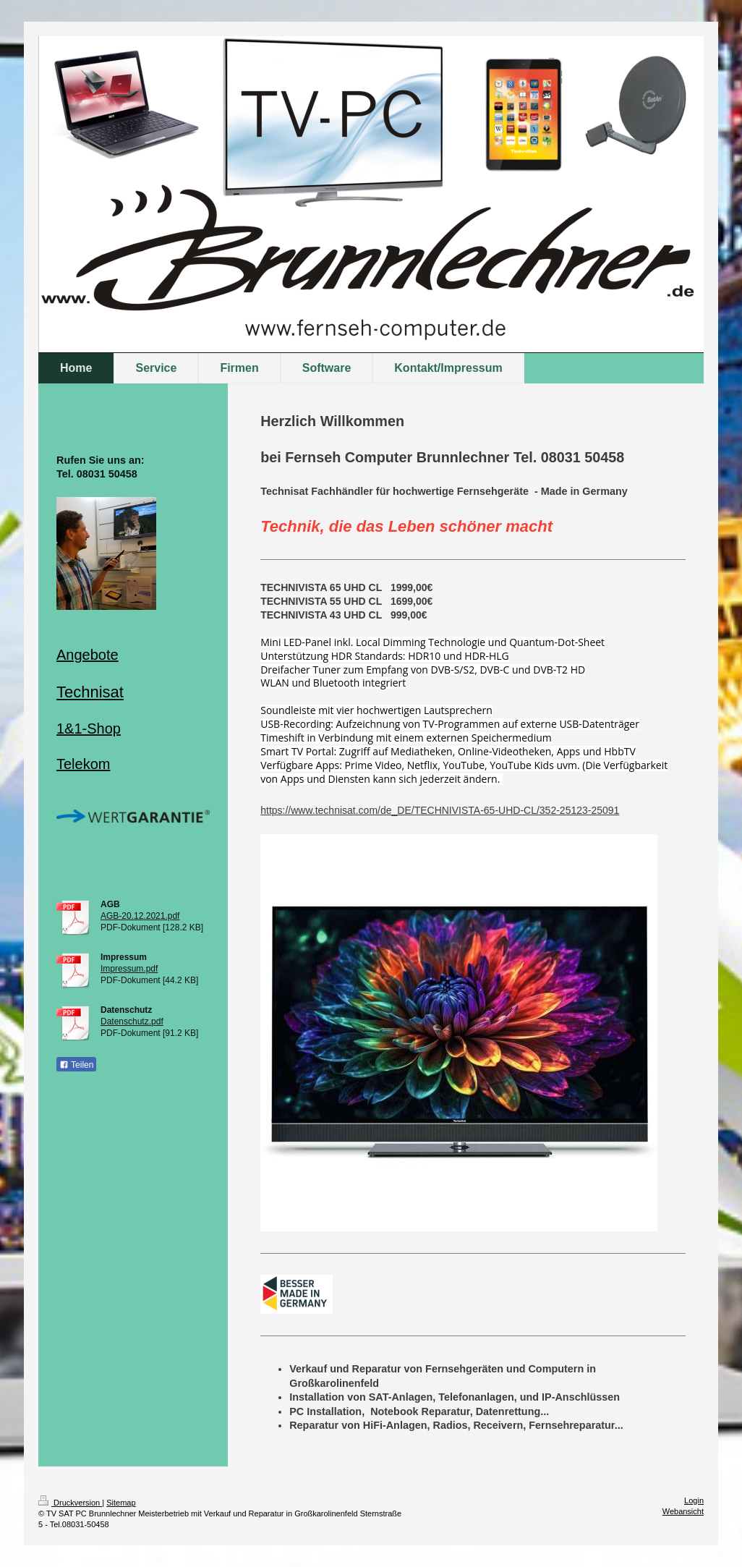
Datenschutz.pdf (132, 1021)
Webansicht (683, 1511)
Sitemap (120, 1502)
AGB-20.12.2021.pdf (140, 916)
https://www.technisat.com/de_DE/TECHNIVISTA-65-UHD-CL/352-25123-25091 (439, 810)
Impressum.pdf (129, 969)
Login (694, 1500)
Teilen (76, 1065)
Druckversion (70, 1502)
